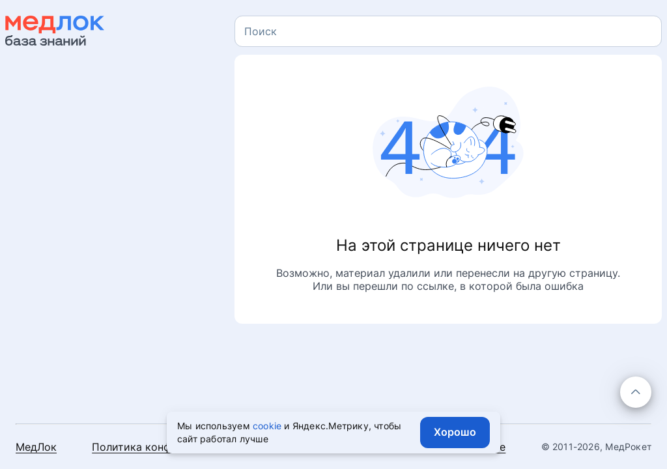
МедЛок (36, 446)
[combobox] (448, 31)
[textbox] (260, 31)
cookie (267, 425)
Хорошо (455, 431)
